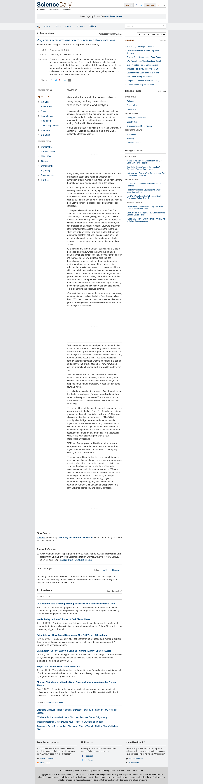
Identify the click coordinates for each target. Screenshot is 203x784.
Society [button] (81, 26)
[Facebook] (51, 80)
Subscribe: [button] (149, 5)
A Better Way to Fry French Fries (140, 84)
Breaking (129, 40)
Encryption (131, 134)
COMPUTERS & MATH (133, 130)
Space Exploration (50, 125)
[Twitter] (55, 80)
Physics (44, 180)
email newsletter (113, 16)
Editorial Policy (123, 771)
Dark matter (46, 147)
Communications (134, 142)
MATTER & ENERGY (132, 113)
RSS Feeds (45, 763)
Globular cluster (48, 152)
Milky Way (46, 156)
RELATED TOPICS (45, 90)
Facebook (89, 756)
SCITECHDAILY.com (55, 703)
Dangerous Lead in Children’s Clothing (143, 81)
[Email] (69, 80)
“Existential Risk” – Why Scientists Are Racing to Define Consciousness (146, 220)
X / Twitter (89, 760)
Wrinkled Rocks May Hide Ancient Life (143, 69)
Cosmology (46, 121)
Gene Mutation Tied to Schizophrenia (142, 65)
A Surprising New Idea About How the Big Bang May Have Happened (144, 162)
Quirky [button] (92, 26)
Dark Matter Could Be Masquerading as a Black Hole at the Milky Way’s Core (76, 604)
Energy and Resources (136, 118)
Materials (41, 538)
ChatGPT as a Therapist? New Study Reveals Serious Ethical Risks (146, 214)
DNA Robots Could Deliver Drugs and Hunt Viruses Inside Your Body (145, 207)
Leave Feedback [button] (136, 759)
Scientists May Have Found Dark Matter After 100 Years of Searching (72, 635)
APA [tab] (105, 570)
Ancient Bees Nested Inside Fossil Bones (144, 57)
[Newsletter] (163, 5)
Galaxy (44, 161)
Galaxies (45, 102)
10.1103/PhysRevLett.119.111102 (76, 560)
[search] (163, 26)
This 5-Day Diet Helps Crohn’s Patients (143, 46)
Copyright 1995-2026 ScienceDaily (54, 774)
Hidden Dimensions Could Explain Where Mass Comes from (144, 191)
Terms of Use (137, 771)
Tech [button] (58, 26)
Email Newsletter (47, 759)
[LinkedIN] (64, 80)
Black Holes (46, 106)
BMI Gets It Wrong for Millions (139, 77)
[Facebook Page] (136, 5)
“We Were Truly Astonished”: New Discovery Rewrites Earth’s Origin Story (72, 717)
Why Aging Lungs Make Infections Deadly (144, 61)
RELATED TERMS (44, 141)
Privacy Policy (109, 771)
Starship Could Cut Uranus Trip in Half (143, 73)
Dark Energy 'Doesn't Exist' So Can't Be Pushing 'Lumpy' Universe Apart (74, 651)
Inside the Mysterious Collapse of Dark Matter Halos (63, 619)
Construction (132, 122)
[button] (141, 34)
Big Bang (45, 135)
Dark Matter (132, 109)
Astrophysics (47, 116)
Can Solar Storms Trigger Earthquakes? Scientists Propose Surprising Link (143, 168)
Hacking (130, 138)
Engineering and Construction (139, 126)
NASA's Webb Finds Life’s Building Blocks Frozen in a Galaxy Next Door (144, 197)
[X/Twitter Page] (141, 5)
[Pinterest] (60, 80)
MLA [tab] (96, 570)
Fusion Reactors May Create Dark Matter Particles (144, 185)
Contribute (85, 771)
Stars (43, 111)
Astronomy (46, 130)
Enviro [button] (69, 26)
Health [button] (47, 26)
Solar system (47, 175)
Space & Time (44, 96)
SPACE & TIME (130, 97)
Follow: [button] (129, 5)
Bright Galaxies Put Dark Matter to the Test (58, 666)
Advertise (96, 771)
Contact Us (134, 763)
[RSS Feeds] (158, 5)
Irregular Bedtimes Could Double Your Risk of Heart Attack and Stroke (70, 722)
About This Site (66, 771)
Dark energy (47, 166)
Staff (77, 771)
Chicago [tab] (116, 570)
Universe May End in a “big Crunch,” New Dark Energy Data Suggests (146, 174)
